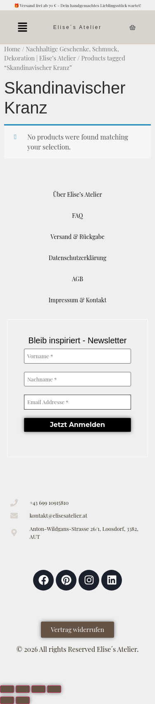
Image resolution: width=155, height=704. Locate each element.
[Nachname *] (77, 379)
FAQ (77, 215)
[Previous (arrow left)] (7, 700)
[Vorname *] (77, 356)
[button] (22, 27)
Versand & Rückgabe (77, 237)
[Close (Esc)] (54, 689)
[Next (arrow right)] (23, 700)
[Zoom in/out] (7, 689)
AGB (77, 279)
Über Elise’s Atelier (77, 194)
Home (12, 49)
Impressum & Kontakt (78, 300)
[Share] (38, 689)
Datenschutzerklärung (78, 258)
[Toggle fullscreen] (23, 689)
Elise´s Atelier (77, 27)
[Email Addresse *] (77, 402)
